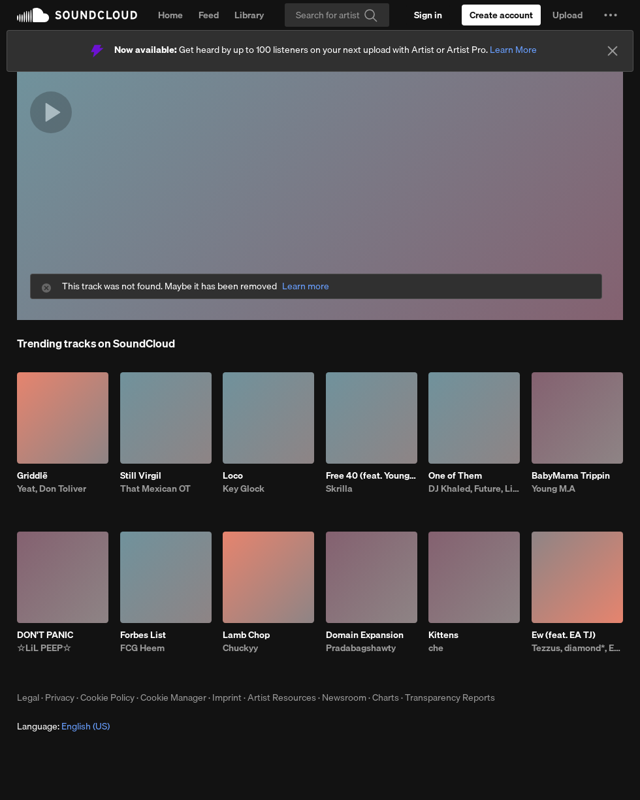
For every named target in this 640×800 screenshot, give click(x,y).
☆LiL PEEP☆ (44, 647)
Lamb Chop (246, 634)
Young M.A (553, 488)
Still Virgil (140, 475)
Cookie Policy (107, 697)
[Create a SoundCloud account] (501, 15)
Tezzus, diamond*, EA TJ (577, 647)
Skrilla (339, 488)
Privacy (59, 697)
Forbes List (143, 634)
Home (170, 15)
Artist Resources (282, 697)
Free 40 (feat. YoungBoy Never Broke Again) (371, 475)
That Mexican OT (155, 488)
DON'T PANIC (45, 634)
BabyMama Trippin (571, 475)
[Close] (612, 51)
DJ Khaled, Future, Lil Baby (474, 488)
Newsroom (344, 697)
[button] (610, 15)
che (435, 647)
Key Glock (243, 488)
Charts (385, 697)
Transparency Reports (450, 697)
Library (249, 15)
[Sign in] (428, 15)
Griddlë (32, 475)
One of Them (455, 475)
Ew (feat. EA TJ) (564, 634)
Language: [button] (63, 726)
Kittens (443, 634)
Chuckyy (240, 647)
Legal (28, 697)
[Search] (337, 15)
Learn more (305, 286)
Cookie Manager (173, 697)
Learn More (513, 49)
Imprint (227, 697)
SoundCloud (77, 15)
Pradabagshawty (361, 647)
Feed (209, 15)
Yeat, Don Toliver (51, 488)
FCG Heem (142, 647)
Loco (233, 475)
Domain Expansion (365, 634)
